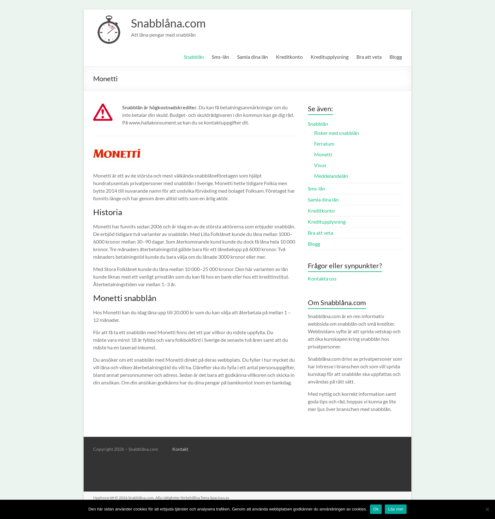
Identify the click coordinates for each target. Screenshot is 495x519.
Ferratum (324, 144)
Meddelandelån (331, 176)
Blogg (396, 57)
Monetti (323, 154)
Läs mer (395, 509)
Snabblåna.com (168, 23)
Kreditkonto (289, 57)
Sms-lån (220, 57)
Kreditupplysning (330, 57)
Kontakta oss (322, 278)
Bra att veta (369, 57)
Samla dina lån (252, 57)
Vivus (320, 165)
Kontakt (180, 449)
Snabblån (194, 57)
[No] (487, 509)
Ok (376, 509)
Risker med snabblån (336, 133)
